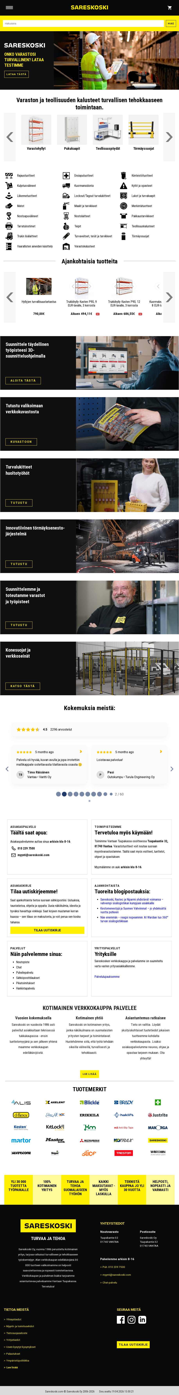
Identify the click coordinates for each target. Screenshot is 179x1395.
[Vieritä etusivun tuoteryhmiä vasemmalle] (10, 137)
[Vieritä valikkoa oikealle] (169, 297)
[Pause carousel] (89, 801)
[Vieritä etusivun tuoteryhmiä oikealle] (169, 137)
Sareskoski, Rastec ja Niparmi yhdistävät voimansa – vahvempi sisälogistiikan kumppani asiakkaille (131, 901)
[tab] (58, 794)
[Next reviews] (171, 769)
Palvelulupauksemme (107, 977)
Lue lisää (90, 1074)
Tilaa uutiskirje (47, 930)
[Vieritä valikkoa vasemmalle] (10, 297)
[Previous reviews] (7, 769)
